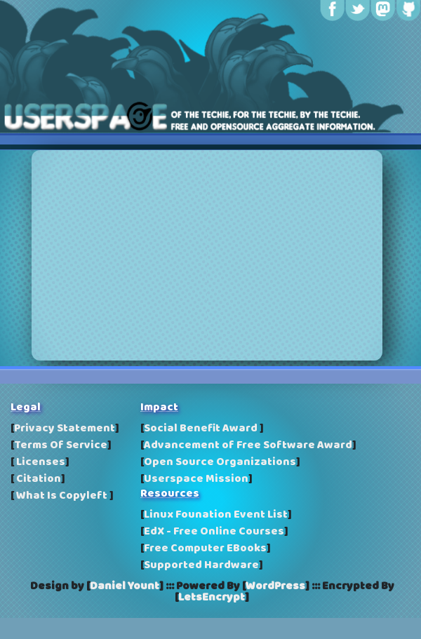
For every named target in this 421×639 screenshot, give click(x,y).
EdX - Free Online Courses (214, 532)
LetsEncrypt (211, 597)
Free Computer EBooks (205, 548)
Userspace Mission (196, 479)
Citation (37, 479)
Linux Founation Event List (216, 515)
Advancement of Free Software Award (248, 445)
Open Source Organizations (220, 462)
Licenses (39, 462)
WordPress (275, 586)
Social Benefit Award (202, 428)
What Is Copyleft (61, 496)
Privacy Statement (64, 428)
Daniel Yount (124, 586)
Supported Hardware (201, 565)
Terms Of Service (60, 445)
